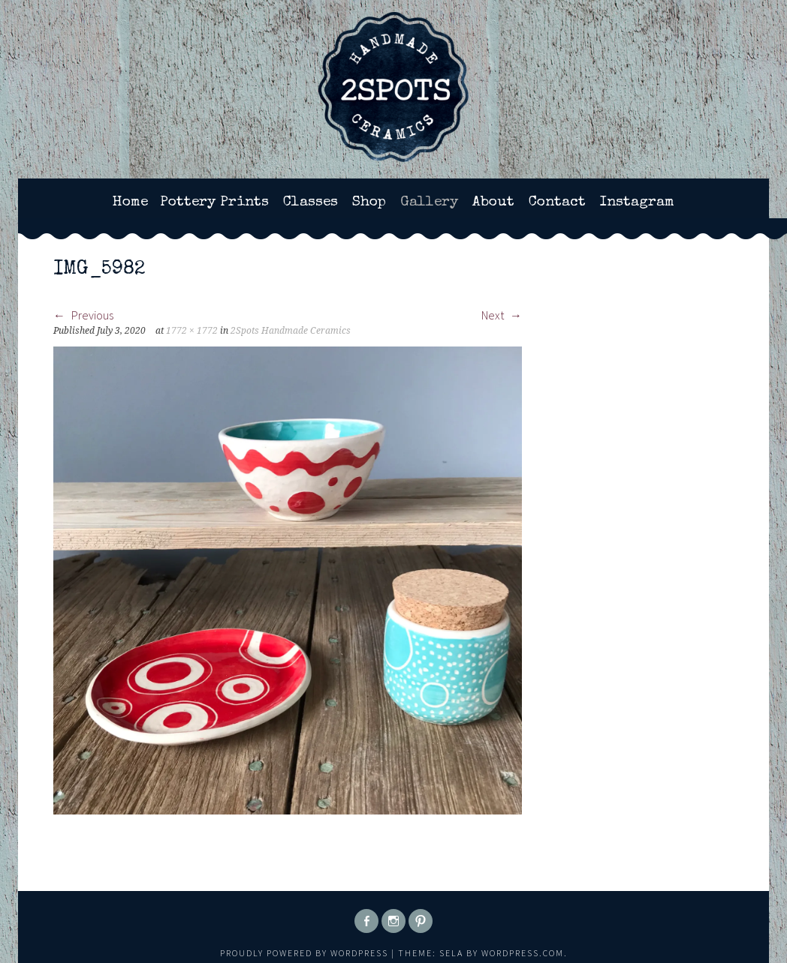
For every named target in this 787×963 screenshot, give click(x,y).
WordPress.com (522, 952)
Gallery (429, 202)
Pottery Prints (214, 202)
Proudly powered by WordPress (304, 952)
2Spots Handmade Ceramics (291, 331)
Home (130, 202)
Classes (310, 202)
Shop (369, 202)
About (493, 202)
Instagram (637, 202)
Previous (83, 315)
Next (501, 315)
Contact (557, 202)
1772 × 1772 (192, 331)
